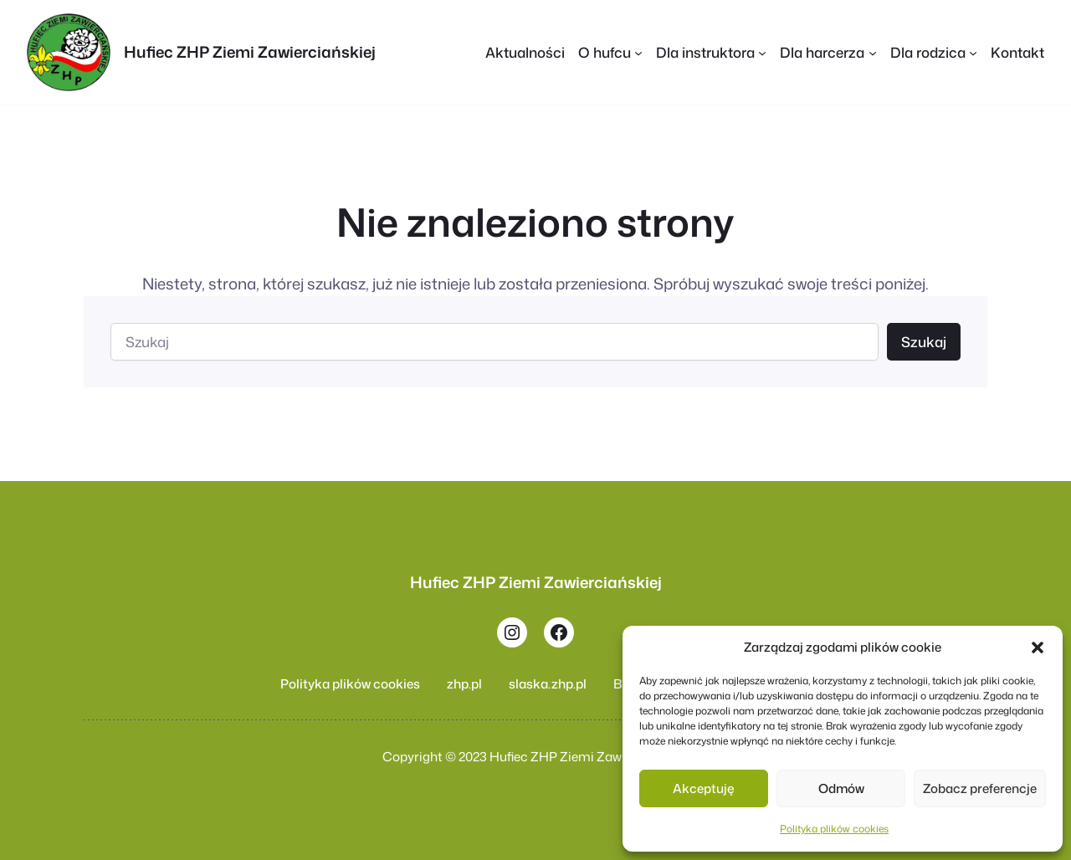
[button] (1037, 647)
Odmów (841, 788)
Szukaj (923, 341)
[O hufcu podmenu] (638, 52)
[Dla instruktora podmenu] (762, 52)
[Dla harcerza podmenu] (873, 52)
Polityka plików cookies (834, 829)
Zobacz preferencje (980, 788)
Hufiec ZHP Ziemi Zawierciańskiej (250, 52)
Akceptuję (704, 788)
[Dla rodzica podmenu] (973, 52)
